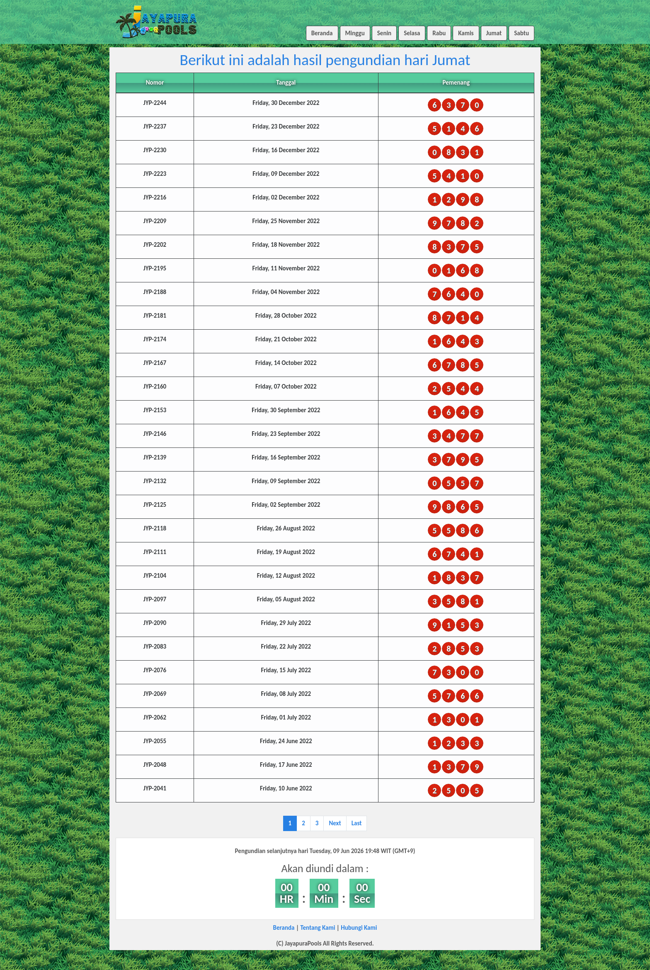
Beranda (322, 33)
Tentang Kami (317, 927)
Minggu (355, 33)
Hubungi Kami (359, 927)
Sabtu (521, 33)
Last (357, 823)
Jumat (494, 33)
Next (335, 823)
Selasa (412, 33)
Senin (384, 33)
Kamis (465, 33)
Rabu (439, 33)
